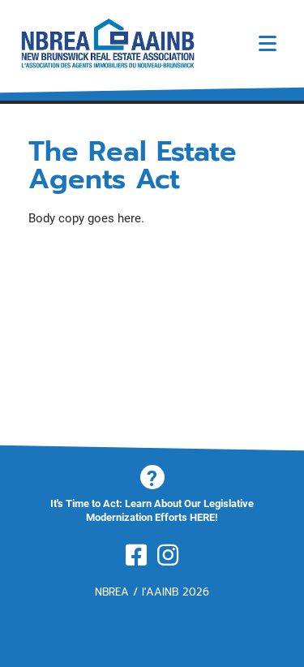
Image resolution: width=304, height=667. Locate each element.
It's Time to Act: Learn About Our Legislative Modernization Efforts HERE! (152, 510)
